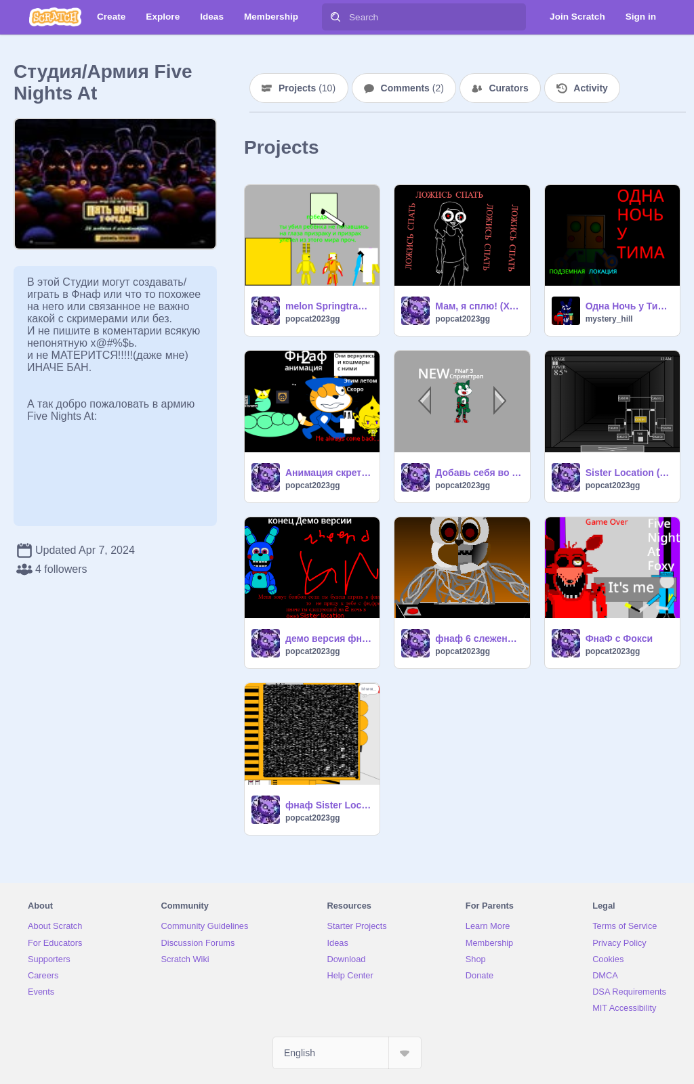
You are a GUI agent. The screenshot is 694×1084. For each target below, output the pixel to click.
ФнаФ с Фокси (619, 638)
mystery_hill (609, 319)
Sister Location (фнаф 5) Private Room (629, 472)
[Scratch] (55, 17)
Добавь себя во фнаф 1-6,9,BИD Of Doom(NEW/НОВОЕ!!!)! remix (478, 472)
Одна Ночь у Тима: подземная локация (629, 306)
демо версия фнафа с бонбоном (328, 638)
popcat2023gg (312, 319)
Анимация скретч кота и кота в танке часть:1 (328, 472)
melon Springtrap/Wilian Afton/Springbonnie (328, 306)
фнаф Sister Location (328, 805)
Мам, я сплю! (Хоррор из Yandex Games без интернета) (478, 306)
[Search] (335, 16)
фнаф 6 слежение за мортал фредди (478, 638)
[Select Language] (347, 1053)
